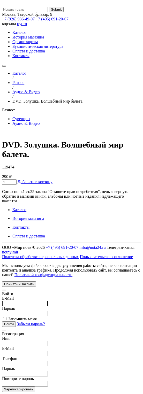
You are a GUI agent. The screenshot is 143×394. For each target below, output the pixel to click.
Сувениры (21, 119)
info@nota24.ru (92, 247)
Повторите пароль (18, 378)
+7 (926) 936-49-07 (18, 19)
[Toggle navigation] (4, 66)
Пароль (8, 308)
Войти (9, 324)
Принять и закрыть (19, 284)
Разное (18, 82)
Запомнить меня (20, 319)
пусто (22, 23)
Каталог (19, 32)
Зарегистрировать (18, 389)
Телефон (9, 358)
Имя (6, 338)
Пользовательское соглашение (106, 256)
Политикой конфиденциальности (43, 275)
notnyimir (10, 252)
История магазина (28, 37)
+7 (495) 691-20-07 (52, 19)
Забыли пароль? (31, 324)
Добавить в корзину (35, 182)
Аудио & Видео (26, 92)
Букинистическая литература (37, 46)
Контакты (20, 55)
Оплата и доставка (28, 51)
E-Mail (8, 298)
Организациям (25, 42)
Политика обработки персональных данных (40, 256)
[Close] (4, 290)
